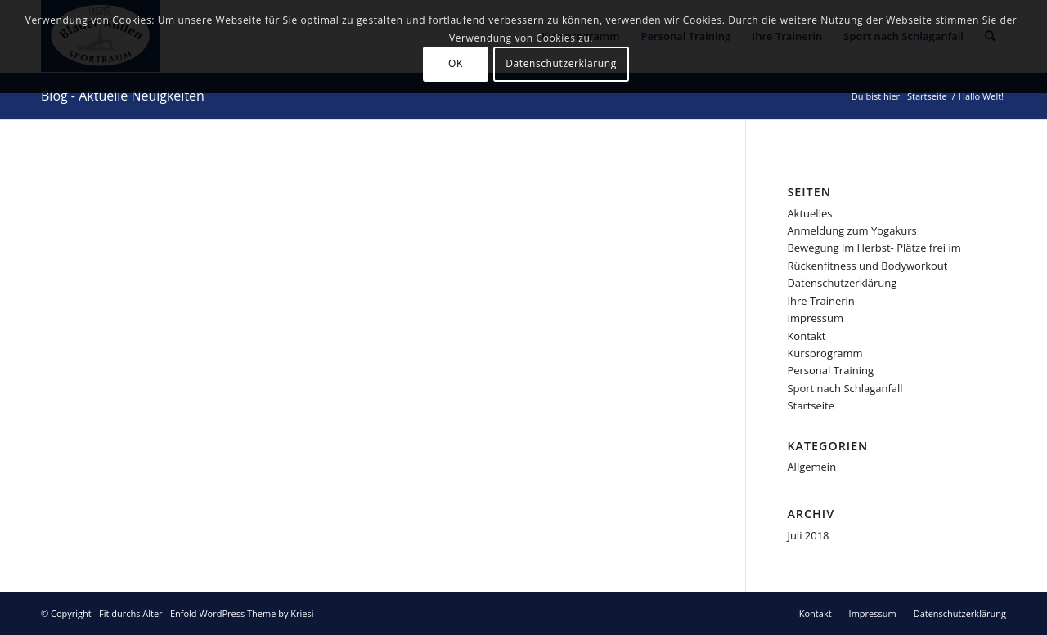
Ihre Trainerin (820, 300)
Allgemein (811, 466)
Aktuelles (809, 213)
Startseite (810, 405)
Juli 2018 (808, 535)
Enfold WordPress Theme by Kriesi (242, 613)
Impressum (815, 318)
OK (455, 63)
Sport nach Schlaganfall (844, 388)
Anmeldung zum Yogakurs (851, 230)
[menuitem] (815, 614)
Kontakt (806, 336)
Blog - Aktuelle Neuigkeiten (122, 96)
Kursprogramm (824, 353)
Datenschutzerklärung (841, 282)
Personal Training (830, 370)
